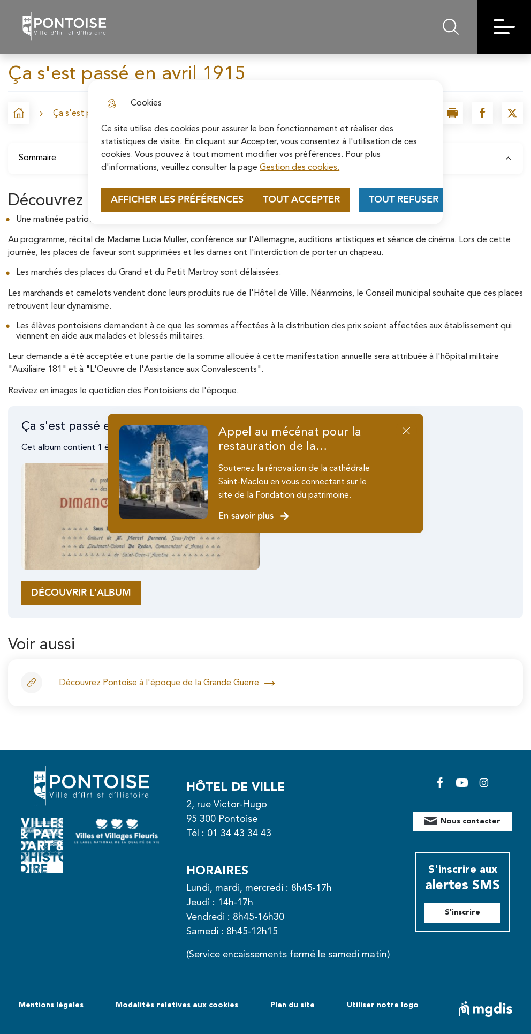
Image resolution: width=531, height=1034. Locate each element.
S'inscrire (462, 912)
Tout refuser (403, 199)
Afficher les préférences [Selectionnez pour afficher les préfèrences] (177, 199)
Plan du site (292, 1005)
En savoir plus (254, 516)
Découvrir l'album (81, 593)
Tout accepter (301, 199)
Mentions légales (51, 1005)
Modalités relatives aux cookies (177, 1005)
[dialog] (265, 152)
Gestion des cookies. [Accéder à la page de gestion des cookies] (299, 167)
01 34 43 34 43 (239, 833)
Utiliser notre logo (383, 1005)
